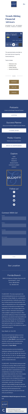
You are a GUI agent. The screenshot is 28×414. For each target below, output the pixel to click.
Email (3, 222)
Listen (14, 115)
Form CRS (13, 331)
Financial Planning (16, 26)
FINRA (3, 339)
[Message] (14, 242)
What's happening (14, 146)
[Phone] (14, 232)
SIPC (7, 339)
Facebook (14, 81)
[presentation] (13, 250)
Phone (4, 229)
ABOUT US (14, 158)
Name (3, 215)
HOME (14, 156)
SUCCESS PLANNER (14, 165)
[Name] (14, 218)
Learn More (14, 130)
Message (4, 237)
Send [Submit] (14, 256)
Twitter (14, 87)
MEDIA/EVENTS (14, 163)
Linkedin (14, 92)
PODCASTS (14, 160)
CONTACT (14, 167)
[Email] (14, 225)
